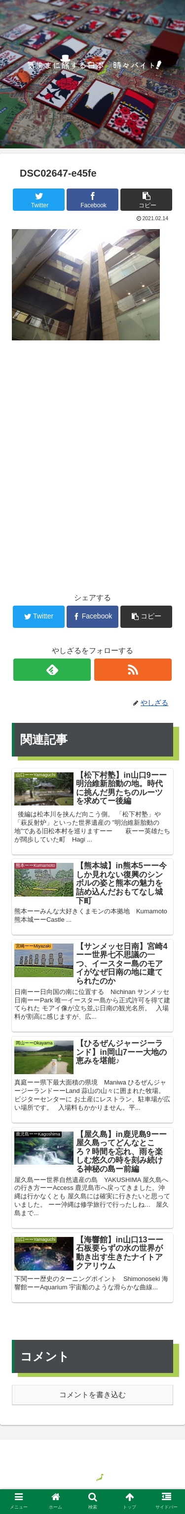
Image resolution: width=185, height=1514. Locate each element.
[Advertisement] (92, 450)
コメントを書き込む (92, 1394)
